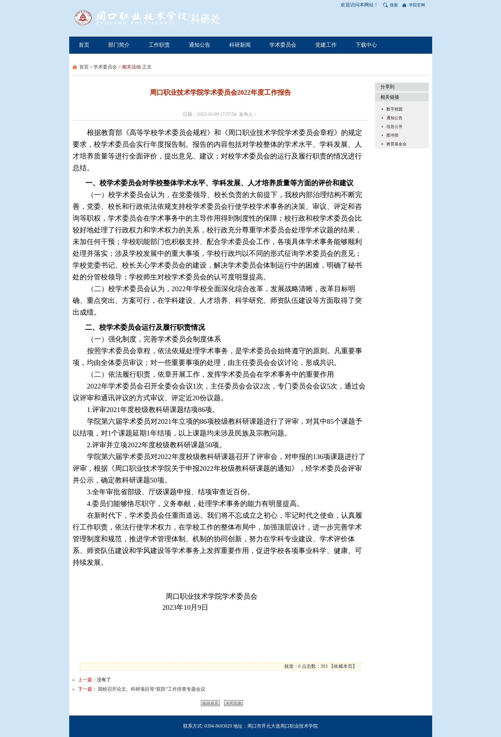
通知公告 (199, 45)
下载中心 (366, 45)
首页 (84, 45)
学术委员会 (282, 45)
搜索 (394, 5)
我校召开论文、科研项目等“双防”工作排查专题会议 (151, 689)
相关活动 (131, 67)
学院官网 (417, 5)
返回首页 (210, 703)
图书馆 (392, 135)
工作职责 (159, 45)
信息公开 (394, 126)
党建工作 (326, 45)
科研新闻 (240, 45)
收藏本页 (343, 666)
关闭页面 (233, 703)
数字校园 (394, 109)
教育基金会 (396, 144)
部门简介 (119, 45)
